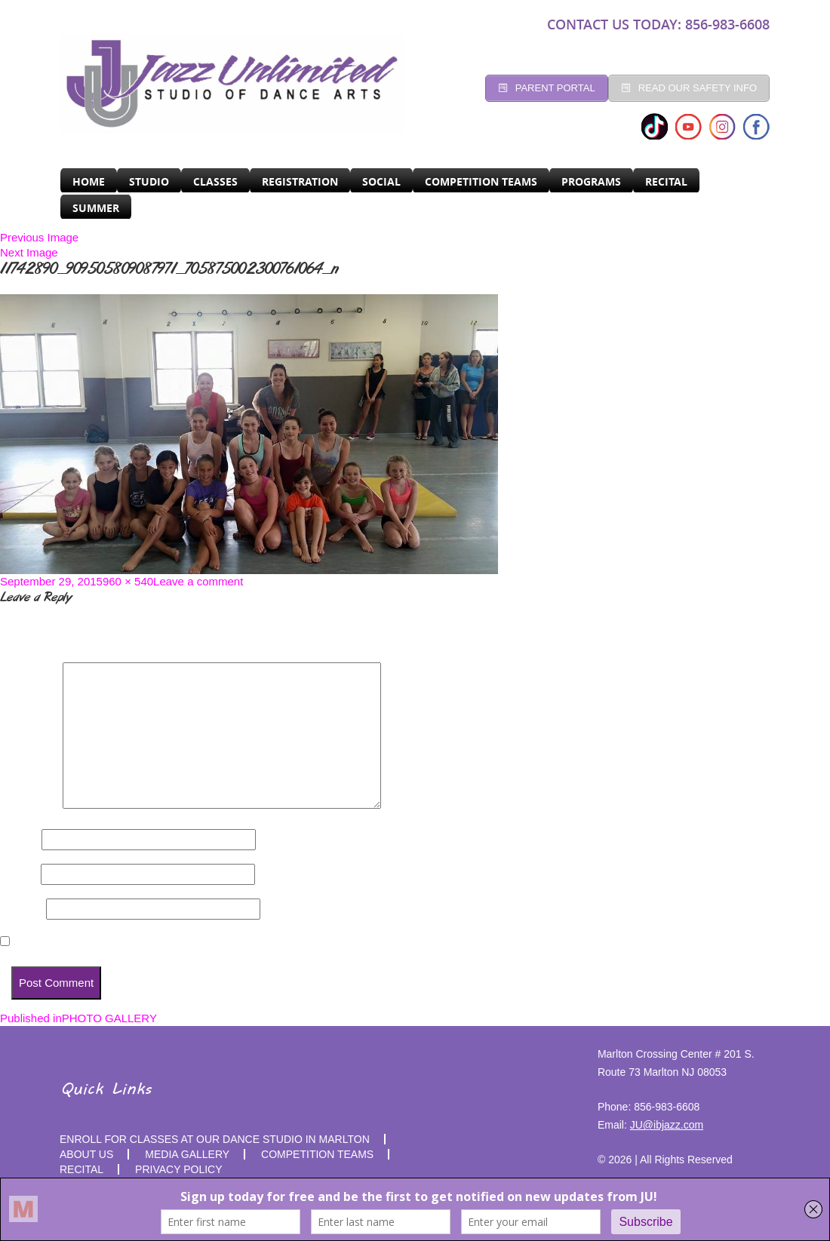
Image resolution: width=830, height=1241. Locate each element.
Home (88, 181)
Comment (30, 804)
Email (19, 874)
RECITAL (666, 181)
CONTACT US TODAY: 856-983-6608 (658, 24)
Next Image (29, 252)
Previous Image (39, 237)
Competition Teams (481, 181)
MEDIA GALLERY (187, 1154)
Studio (149, 181)
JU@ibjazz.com (666, 1125)
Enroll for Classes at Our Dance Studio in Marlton (215, 1139)
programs (591, 181)
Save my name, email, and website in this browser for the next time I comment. (224, 941)
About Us (86, 1154)
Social (381, 181)
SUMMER (95, 208)
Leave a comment (198, 581)
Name (19, 839)
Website (21, 908)
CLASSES (215, 181)
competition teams (317, 1154)
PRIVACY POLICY (178, 1169)
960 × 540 (128, 581)
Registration (300, 181)
